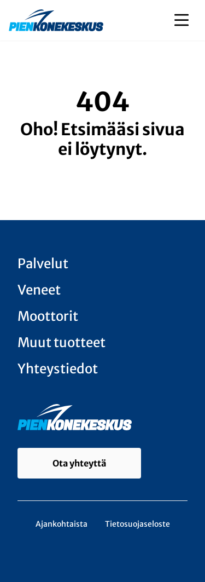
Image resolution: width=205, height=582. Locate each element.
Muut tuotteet (61, 342)
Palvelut (42, 263)
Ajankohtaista (61, 524)
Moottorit (47, 316)
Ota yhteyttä (79, 463)
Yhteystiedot (57, 368)
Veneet (39, 289)
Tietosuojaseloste (137, 524)
